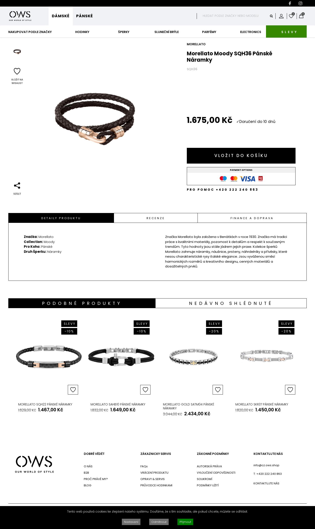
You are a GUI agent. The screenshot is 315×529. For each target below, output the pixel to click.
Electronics (250, 32)
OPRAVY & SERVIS (152, 479)
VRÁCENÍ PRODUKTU (154, 473)
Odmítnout (158, 522)
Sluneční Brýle (166, 32)
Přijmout (185, 522)
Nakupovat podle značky (30, 32)
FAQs (144, 466)
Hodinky (82, 32)
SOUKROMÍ (204, 479)
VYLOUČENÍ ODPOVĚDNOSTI (216, 473)
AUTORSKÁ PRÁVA (209, 466)
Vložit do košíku (241, 156)
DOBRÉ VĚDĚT (94, 454)
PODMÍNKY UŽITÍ (208, 485)
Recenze (156, 218)
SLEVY (289, 32)
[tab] (61, 218)
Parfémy (209, 32)
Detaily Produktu (61, 218)
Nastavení (131, 522)
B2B (86, 473)
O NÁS (88, 466)
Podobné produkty (82, 303)
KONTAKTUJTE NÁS (268, 454)
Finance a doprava (252, 218)
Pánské (84, 16)
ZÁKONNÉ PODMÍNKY (213, 454)
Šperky (123, 32)
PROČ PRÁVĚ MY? (96, 479)
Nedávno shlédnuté (231, 303)
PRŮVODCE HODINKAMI (156, 485)
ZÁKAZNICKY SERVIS (155, 454)
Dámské (61, 16)
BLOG (87, 485)
